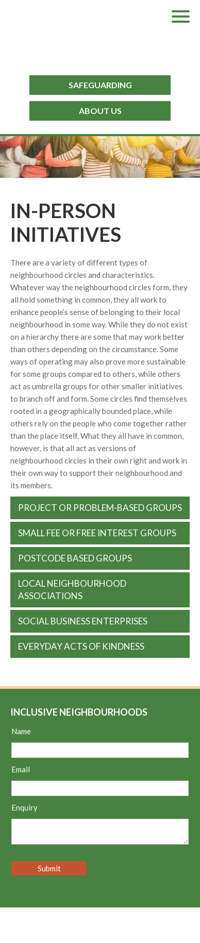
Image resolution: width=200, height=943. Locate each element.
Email (20, 769)
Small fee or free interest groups (97, 532)
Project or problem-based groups (100, 507)
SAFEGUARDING (100, 85)
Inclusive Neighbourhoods (105, 31)
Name (21, 731)
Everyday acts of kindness (81, 646)
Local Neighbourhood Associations (72, 589)
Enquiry (24, 807)
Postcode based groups (75, 558)
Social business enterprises (82, 621)
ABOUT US (100, 110)
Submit (49, 868)
